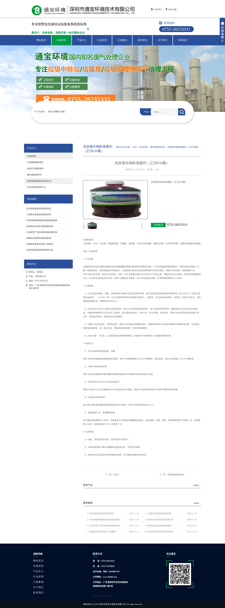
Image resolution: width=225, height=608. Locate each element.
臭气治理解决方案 (56, 112)
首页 (135, 147)
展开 (222, 32)
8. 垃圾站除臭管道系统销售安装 (158, 532)
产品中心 (81, 40)
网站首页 (41, 40)
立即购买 (158, 225)
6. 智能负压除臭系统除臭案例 (157, 526)
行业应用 (102, 40)
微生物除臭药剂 (34, 175)
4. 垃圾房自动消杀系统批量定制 (158, 519)
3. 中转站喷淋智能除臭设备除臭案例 (102, 519)
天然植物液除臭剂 (35, 162)
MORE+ (197, 485)
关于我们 (162, 40)
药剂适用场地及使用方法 (39, 181)
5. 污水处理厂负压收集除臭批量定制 (102, 526)
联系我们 (157, 9)
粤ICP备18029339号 (102, 596)
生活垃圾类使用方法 (36, 187)
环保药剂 (61, 40)
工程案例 (122, 40)
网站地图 (171, 9)
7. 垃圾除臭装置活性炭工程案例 (100, 532)
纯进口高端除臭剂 (35, 168)
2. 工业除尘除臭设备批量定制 (157, 513)
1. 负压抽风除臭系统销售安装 (99, 513)
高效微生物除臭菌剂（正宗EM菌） (184, 147)
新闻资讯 (142, 40)
